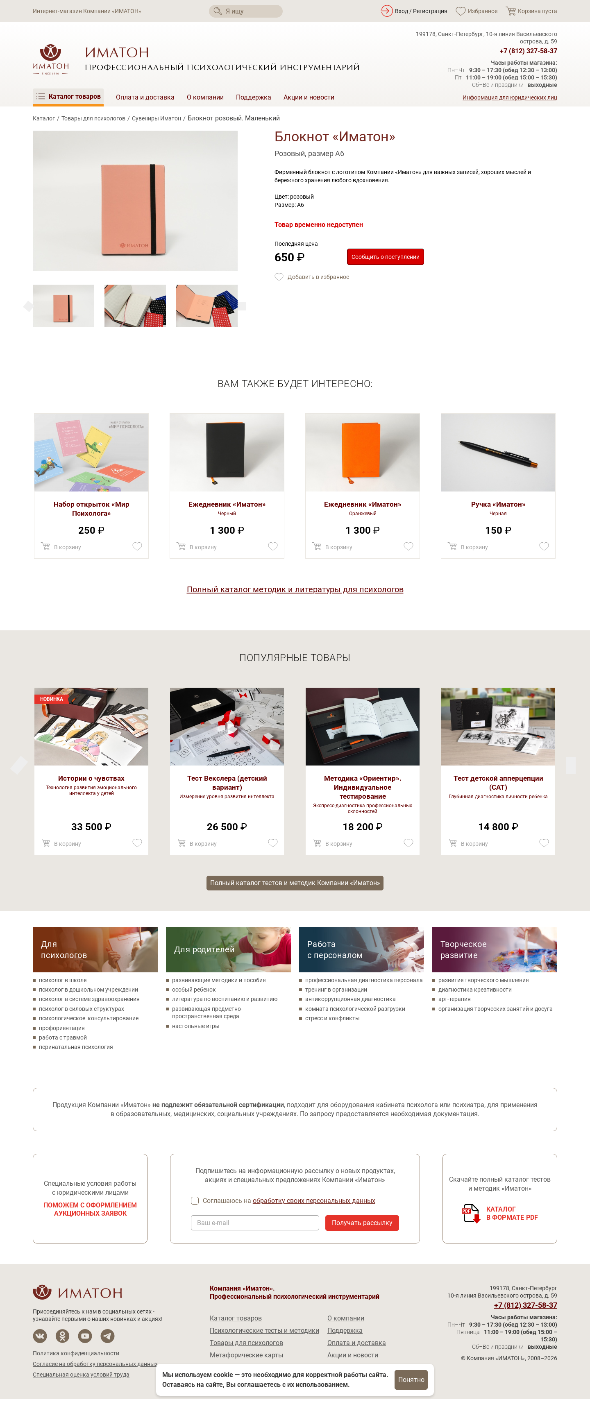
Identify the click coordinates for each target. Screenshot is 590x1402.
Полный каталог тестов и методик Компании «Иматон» (295, 884)
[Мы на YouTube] (85, 1339)
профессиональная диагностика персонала (364, 982)
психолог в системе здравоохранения (89, 1002)
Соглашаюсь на (290, 1204)
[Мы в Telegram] (107, 1339)
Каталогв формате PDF (512, 1217)
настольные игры (196, 1028)
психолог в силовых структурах (81, 1011)
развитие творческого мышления (483, 982)
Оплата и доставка (145, 97)
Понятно (411, 1379)
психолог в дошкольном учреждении (88, 992)
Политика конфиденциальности (76, 1356)
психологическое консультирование (88, 1021)
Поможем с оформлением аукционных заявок (90, 1213)
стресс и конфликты (332, 1021)
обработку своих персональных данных (315, 1203)
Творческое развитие (463, 952)
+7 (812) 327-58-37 (528, 51)
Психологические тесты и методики (264, 1334)
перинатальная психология (76, 1049)
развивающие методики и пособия (219, 982)
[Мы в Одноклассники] (62, 1339)
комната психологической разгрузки (355, 1011)
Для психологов (64, 952)
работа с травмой (63, 1040)
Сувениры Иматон (156, 118)
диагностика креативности (475, 992)
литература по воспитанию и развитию (224, 1002)
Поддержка (253, 97)
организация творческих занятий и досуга (495, 1011)
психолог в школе (62, 982)
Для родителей (204, 952)
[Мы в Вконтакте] (40, 1339)
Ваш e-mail (213, 1226)
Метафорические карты (246, 1358)
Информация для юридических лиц (510, 97)
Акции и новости (309, 97)
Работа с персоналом (335, 952)
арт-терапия (454, 1002)
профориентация (62, 1030)
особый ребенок (194, 992)
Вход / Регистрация (421, 11)
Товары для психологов (93, 118)
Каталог (44, 118)
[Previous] (242, 306)
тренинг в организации (336, 992)
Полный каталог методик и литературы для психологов (295, 589)
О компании (205, 97)
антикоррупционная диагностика (350, 1002)
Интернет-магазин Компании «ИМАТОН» (87, 11)
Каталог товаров (236, 1321)
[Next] (29, 306)
